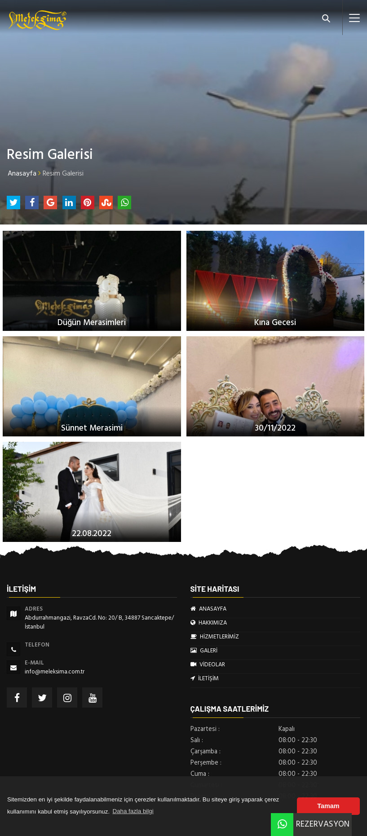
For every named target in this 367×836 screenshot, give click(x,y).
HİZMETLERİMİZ (214, 637)
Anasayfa (22, 173)
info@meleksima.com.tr (54, 672)
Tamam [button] (328, 806)
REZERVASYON (310, 824)
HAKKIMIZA (208, 623)
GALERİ (203, 651)
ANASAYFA (208, 609)
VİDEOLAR (207, 664)
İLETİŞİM (204, 678)
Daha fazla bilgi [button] (133, 811)
